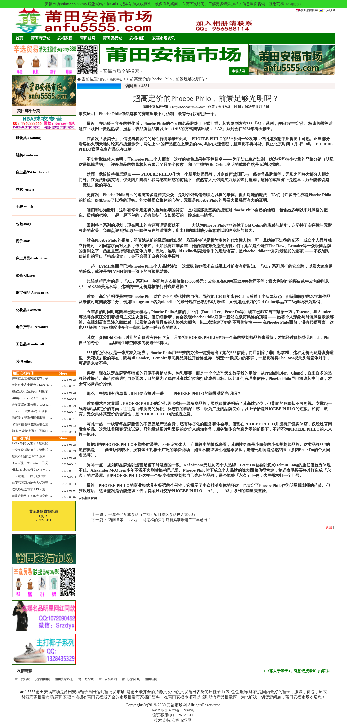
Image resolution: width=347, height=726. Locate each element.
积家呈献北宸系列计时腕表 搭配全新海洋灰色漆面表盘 (48, 391)
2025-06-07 (69, 490)
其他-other (24, 361)
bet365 (156, 710)
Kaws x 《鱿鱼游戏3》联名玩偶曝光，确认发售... (44, 411)
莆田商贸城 (40, 38)
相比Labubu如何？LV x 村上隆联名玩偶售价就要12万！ (48, 469)
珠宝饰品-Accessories (32, 293)
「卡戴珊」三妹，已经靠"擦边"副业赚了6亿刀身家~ (46, 476)
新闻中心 (116, 79)
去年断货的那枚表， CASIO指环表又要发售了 (42, 404)
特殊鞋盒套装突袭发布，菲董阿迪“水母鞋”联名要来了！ (49, 378)
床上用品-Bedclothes (32, 258)
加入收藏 (327, 10)
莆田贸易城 (112, 38)
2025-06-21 (69, 392)
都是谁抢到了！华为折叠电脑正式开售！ (39, 496)
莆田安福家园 (108, 679)
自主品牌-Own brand (32, 172)
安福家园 (65, 38)
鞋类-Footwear (27, 155)
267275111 (186, 715)
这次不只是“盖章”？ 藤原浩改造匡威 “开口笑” (42, 456)
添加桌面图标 (307, 10)
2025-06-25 (69, 379)
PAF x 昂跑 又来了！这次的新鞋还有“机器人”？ (43, 443)
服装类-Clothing (28, 138)
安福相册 (137, 38)
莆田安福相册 (64, 679)
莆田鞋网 (87, 38)
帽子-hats (23, 241)
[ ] (329, 527)
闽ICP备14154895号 (182, 710)
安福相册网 (42, 679)
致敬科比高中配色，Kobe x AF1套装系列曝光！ (43, 385)
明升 (164, 710)
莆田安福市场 (131, 679)
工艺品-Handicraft (30, 344)
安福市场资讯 (163, 38)
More (63, 373)
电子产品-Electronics (32, 327)
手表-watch (24, 207)
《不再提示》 (293, 4)
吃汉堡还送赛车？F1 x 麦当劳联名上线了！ (41, 489)
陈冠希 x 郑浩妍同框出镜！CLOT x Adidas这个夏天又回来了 (52, 418)
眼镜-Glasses (25, 275)
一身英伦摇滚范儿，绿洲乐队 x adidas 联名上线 (43, 450)
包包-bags (23, 224)
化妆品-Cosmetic (29, 310)
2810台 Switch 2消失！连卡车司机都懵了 (39, 398)
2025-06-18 (69, 412)
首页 (19, 38)
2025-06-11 (69, 432)
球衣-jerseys (25, 189)
